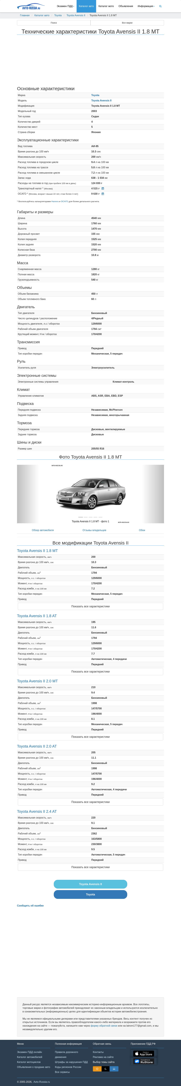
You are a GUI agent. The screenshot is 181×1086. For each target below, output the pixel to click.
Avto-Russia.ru (41, 1082)
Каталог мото (106, 6)
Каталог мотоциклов (28, 1062)
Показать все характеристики (90, 606)
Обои (142, 530)
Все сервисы (62, 1072)
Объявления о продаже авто (33, 1067)
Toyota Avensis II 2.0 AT (37, 746)
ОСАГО (64, 201)
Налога (54, 201)
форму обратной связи (104, 1025)
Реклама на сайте (103, 1057)
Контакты (98, 1052)
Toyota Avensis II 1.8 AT (37, 616)
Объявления (125, 6)
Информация (146, 6)
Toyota (58, 15)
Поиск (54, 23)
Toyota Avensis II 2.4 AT (37, 811)
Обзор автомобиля (43, 530)
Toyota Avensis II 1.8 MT (37, 551)
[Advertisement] (90, 61)
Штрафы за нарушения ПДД (71, 1062)
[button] (28, 494)
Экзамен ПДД (65, 6)
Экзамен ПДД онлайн (29, 1052)
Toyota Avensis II (76, 15)
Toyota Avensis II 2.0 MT (37, 681)
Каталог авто (86, 6)
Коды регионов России (68, 1067)
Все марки (127, 23)
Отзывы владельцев (94, 530)
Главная (25, 15)
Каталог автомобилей (29, 1057)
